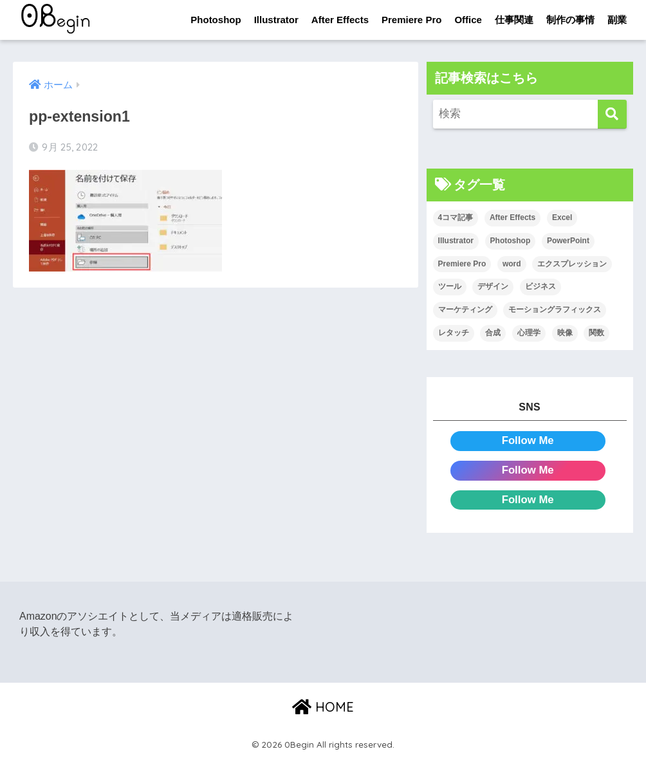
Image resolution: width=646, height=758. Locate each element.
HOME (323, 707)
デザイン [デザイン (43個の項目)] (492, 286)
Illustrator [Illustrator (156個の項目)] (456, 240)
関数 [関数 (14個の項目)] (596, 332)
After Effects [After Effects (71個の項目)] (512, 217)
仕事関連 (514, 19)
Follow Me (528, 440)
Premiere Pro (411, 19)
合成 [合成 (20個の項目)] (493, 332)
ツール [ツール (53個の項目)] (449, 286)
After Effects (340, 19)
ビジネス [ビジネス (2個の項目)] (540, 286)
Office (468, 19)
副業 (617, 19)
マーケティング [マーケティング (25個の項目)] (465, 309)
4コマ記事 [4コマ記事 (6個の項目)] (456, 217)
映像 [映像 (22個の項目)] (565, 332)
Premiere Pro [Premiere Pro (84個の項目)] (462, 263)
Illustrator (276, 19)
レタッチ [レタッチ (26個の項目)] (453, 332)
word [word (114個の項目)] (512, 263)
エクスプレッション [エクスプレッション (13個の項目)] (572, 263)
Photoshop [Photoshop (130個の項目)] (510, 240)
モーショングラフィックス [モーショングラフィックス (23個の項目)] (554, 309)
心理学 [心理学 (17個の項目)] (528, 332)
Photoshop (215, 19)
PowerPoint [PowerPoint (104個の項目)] (568, 240)
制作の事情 (570, 19)
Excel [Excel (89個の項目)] (562, 217)
